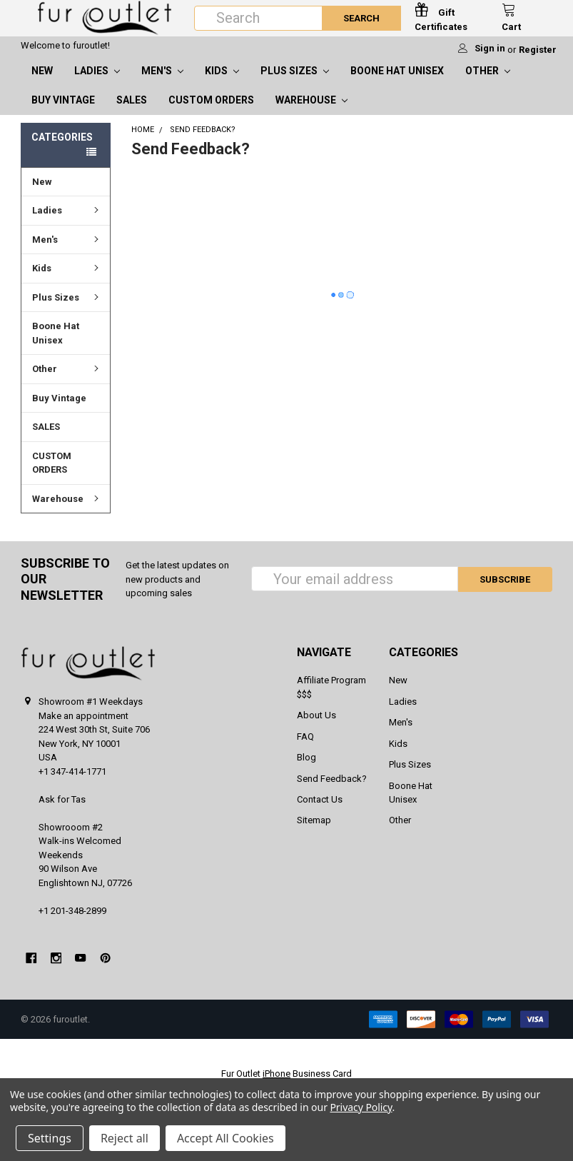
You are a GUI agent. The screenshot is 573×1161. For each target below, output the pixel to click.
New (42, 84)
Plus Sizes (294, 84)
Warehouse (311, 113)
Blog (306, 770)
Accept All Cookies (225, 1138)
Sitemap (314, 833)
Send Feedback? (332, 792)
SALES (131, 113)
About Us (316, 728)
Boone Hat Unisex (397, 84)
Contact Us (320, 813)
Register (538, 63)
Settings (49, 1138)
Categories (62, 150)
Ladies (97, 84)
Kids (222, 84)
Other (487, 84)
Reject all (124, 1138)
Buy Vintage (63, 113)
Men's (162, 84)
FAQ (305, 750)
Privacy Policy (361, 1107)
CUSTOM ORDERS (211, 113)
